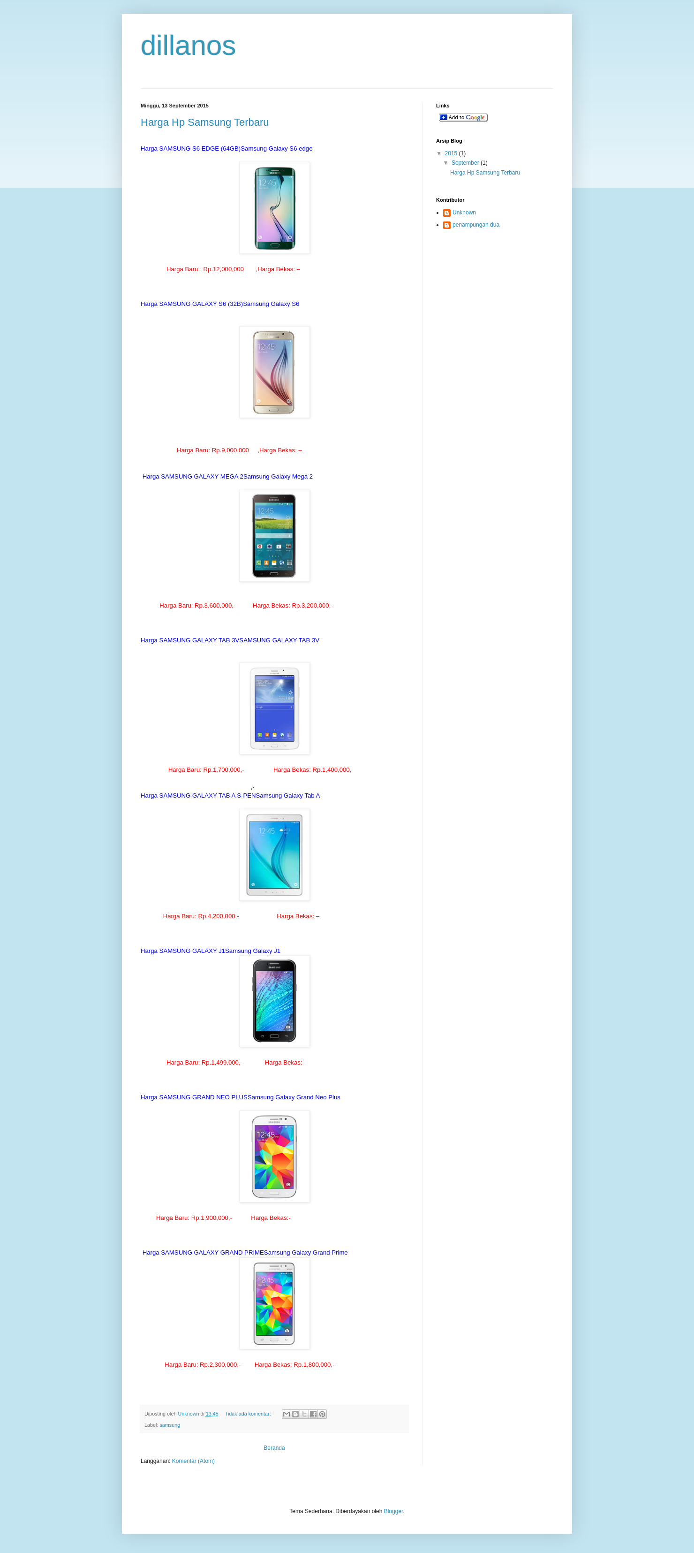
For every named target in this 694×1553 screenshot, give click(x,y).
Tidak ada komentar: (248, 1413)
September (466, 163)
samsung (169, 1425)
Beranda (274, 1448)
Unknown (464, 212)
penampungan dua (476, 224)
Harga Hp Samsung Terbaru (205, 122)
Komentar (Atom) (193, 1461)
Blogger (393, 1511)
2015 (452, 153)
